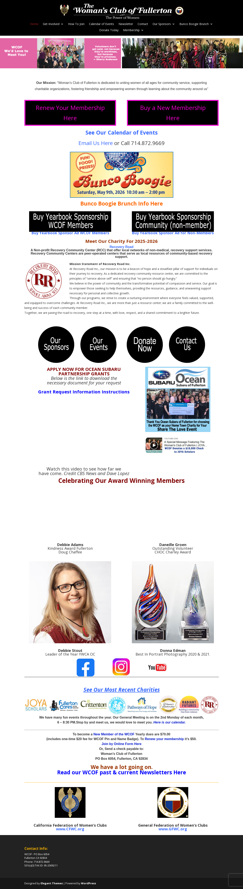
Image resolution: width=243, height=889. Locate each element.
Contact (143, 24)
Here (179, 772)
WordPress (88, 883)
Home (34, 24)
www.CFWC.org (70, 828)
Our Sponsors (162, 24)
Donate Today (109, 30)
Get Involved (51, 24)
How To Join (76, 24)
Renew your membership (164, 739)
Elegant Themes (52, 883)
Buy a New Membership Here (173, 113)
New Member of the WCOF (114, 734)
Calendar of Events (101, 24)
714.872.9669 (148, 143)
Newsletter (126, 24)
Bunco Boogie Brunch (194, 24)
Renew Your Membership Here (70, 113)
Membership (131, 30)
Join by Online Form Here (121, 744)
